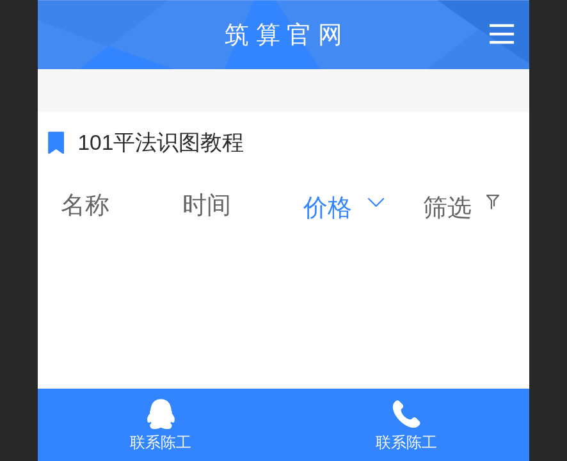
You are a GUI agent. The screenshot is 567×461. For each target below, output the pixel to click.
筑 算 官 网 (283, 34)
